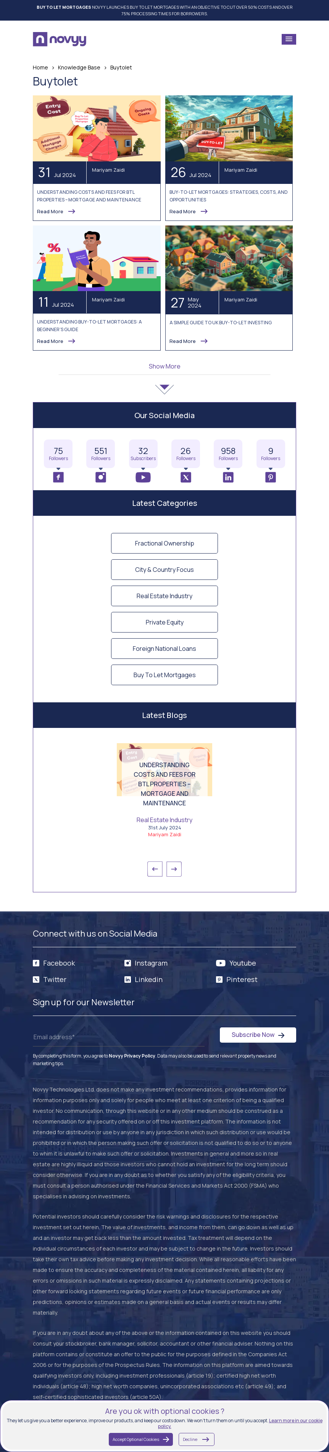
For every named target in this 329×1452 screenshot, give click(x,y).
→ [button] (174, 869)
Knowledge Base (79, 67)
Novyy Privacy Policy (132, 1056)
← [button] (155, 869)
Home (40, 67)
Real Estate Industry (164, 596)
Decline (196, 1439)
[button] (289, 39)
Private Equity (165, 622)
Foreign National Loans (164, 648)
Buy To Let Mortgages (165, 675)
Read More (56, 211)
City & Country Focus (164, 569)
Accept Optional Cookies (141, 1439)
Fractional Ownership (164, 543)
